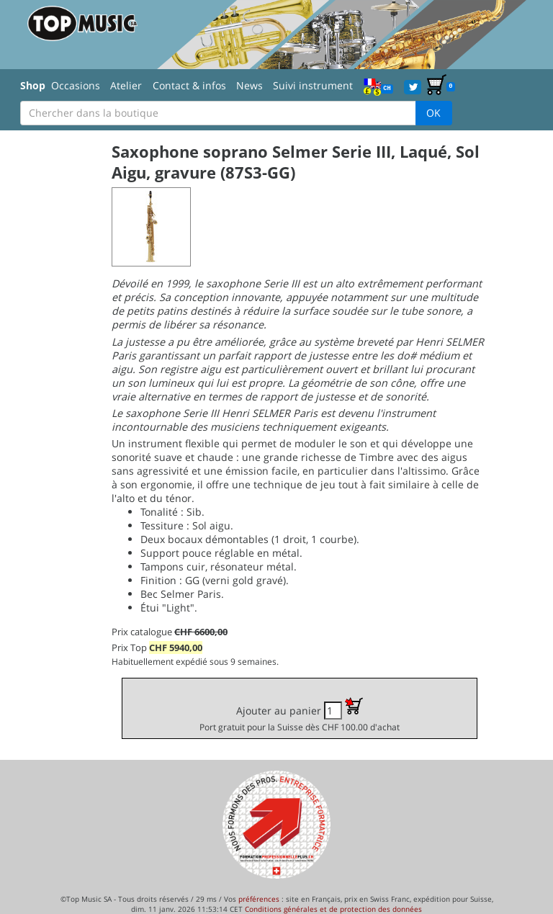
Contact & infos (189, 85)
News (249, 85)
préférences (258, 899)
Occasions (75, 85)
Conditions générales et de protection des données (333, 909)
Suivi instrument (313, 85)
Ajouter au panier (299, 714)
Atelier (126, 85)
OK (433, 113)
